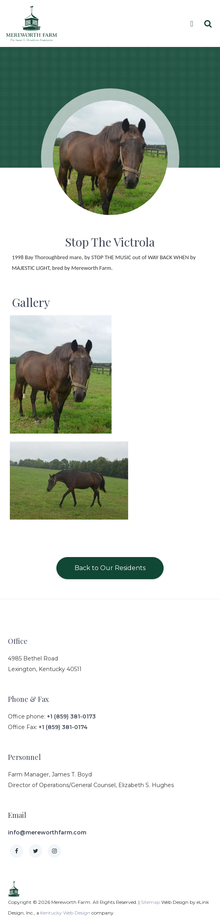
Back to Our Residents (110, 568)
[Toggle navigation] (193, 24)
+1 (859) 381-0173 (71, 716)
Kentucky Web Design (65, 913)
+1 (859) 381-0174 (63, 727)
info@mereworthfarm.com (47, 832)
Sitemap (150, 902)
